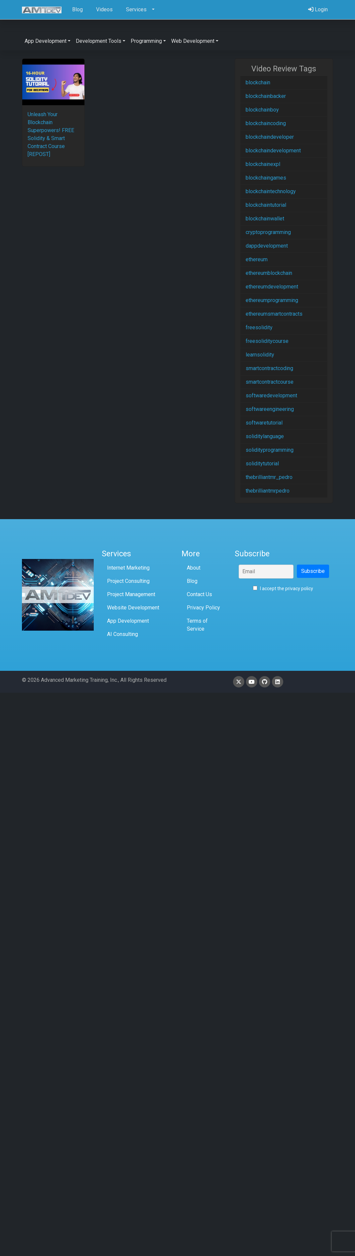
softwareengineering (270, 409)
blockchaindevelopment (273, 150)
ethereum (257, 259)
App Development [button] (45, 41)
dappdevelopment (267, 246)
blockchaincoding (266, 123)
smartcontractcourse (270, 382)
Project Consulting (128, 581)
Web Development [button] (192, 41)
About (193, 568)
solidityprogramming (270, 450)
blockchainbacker (266, 96)
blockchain (258, 82)
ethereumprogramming (272, 300)
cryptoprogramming (268, 232)
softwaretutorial (264, 423)
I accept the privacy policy (283, 588)
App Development (128, 621)
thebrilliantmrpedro (268, 491)
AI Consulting (122, 634)
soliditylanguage (265, 436)
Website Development (133, 607)
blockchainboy (262, 110)
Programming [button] (146, 41)
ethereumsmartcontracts (274, 314)
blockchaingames (266, 178)
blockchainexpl (263, 164)
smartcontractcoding (269, 368)
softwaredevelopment (271, 395)
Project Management (131, 594)
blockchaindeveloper (270, 137)
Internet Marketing (128, 568)
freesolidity (259, 327)
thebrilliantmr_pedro (269, 477)
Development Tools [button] (98, 41)
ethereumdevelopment (272, 286)
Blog (192, 581)
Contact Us (199, 594)
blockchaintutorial (266, 205)
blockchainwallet (265, 218)
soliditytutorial (262, 463)
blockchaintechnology (271, 191)
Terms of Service (197, 625)
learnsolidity (260, 355)
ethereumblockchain (269, 273)
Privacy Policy (203, 607)
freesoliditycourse (267, 341)
